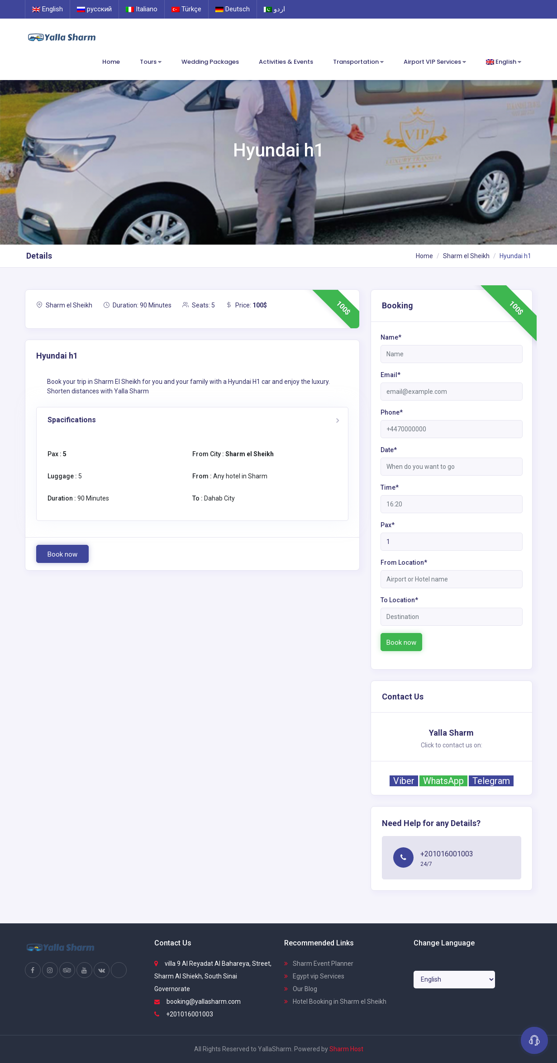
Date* (389, 450)
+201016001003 (183, 1014)
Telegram (491, 780)
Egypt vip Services (314, 976)
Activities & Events (286, 61)
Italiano (141, 9)
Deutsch (232, 9)
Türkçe (186, 9)
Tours (151, 62)
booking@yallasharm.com (197, 1001)
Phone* (392, 412)
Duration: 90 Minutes (137, 305)
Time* (390, 487)
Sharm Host (346, 1049)
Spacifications (72, 420)
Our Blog (300, 988)
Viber (403, 780)
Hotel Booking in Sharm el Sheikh (335, 1001)
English (47, 9)
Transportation (358, 62)
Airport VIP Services (435, 62)
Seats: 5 (198, 305)
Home (111, 61)
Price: (246, 305)
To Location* (399, 600)
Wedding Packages (210, 61)
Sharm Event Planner (318, 963)
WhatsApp (443, 780)
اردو (274, 9)
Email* (390, 374)
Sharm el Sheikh (466, 256)
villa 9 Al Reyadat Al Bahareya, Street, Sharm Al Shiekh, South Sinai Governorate (212, 976)
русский (94, 9)
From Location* (404, 562)
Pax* (388, 525)
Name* (391, 337)
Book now (62, 554)
